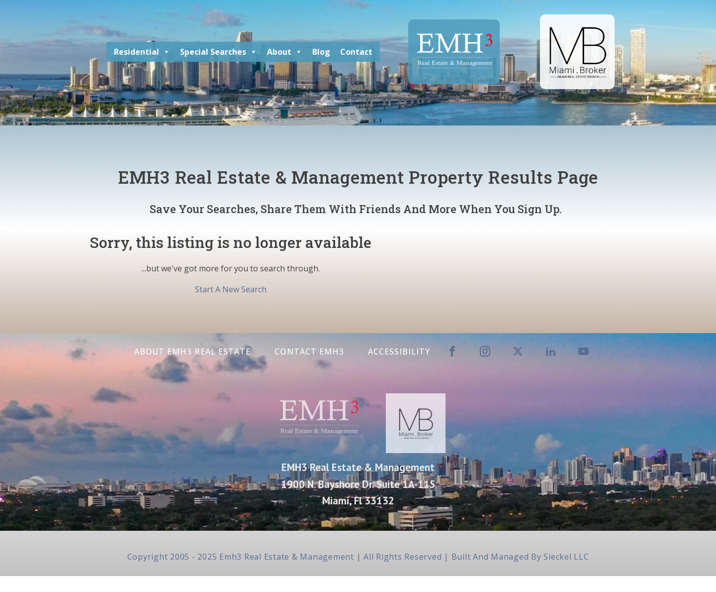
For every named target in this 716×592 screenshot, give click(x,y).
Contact (356, 51)
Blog (321, 51)
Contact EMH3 (309, 351)
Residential (142, 51)
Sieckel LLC (566, 556)
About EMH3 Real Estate (192, 351)
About (284, 51)
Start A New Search (231, 289)
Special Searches (218, 51)
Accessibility (399, 351)
